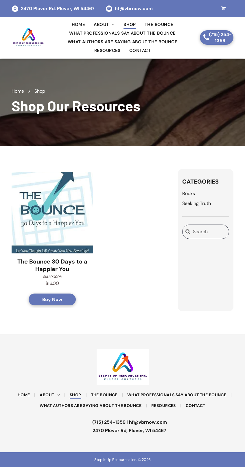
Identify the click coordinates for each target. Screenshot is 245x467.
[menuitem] (78, 24)
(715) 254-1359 (109, 422)
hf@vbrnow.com (134, 8)
